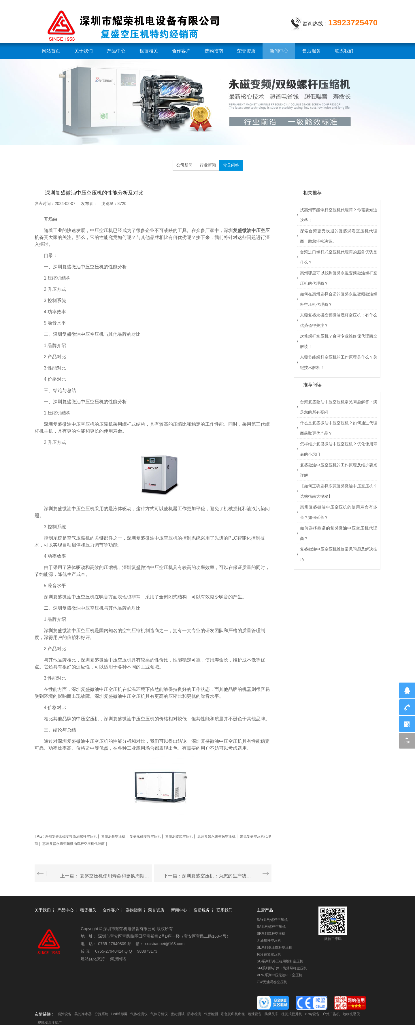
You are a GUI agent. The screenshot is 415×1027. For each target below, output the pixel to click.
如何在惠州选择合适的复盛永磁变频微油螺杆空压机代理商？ (338, 299)
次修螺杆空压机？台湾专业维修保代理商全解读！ (338, 341)
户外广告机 (331, 1014)
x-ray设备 (312, 1014)
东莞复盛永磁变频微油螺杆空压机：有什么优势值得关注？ (338, 320)
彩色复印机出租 (233, 1014)
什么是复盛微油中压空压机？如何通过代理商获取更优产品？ (338, 428)
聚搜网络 (118, 958)
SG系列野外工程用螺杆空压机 (280, 961)
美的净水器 (83, 1014)
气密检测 (211, 1014)
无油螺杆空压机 (269, 941)
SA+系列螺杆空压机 (272, 920)
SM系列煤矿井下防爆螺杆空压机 (282, 968)
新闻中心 (279, 50)
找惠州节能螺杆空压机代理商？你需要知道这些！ (338, 215)
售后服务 (311, 50)
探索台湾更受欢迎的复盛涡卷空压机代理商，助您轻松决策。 (338, 236)
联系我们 (344, 50)
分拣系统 (101, 1014)
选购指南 (214, 50)
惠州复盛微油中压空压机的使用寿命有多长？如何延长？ (338, 512)
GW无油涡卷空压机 (272, 982)
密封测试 (177, 1014)
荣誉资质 (246, 50)
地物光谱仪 (351, 1014)
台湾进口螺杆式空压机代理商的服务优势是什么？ (338, 257)
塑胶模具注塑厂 (49, 1023)
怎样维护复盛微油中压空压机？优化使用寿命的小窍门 (338, 449)
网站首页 (51, 50)
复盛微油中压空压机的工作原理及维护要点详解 (338, 470)
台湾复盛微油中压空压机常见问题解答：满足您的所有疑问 (338, 407)
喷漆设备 (255, 1014)
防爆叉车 (271, 1014)
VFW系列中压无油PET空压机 (279, 975)
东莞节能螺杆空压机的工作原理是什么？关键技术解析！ (338, 362)
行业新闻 (208, 165)
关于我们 (83, 50)
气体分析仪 (159, 1014)
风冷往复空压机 (269, 954)
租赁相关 (148, 50)
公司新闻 (184, 165)
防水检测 (194, 1014)
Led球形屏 (119, 1014)
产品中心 (116, 50)
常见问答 (231, 165)
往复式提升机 (291, 1014)
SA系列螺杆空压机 (271, 927)
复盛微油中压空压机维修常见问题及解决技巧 (338, 554)
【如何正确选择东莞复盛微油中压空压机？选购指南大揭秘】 (338, 491)
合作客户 (181, 50)
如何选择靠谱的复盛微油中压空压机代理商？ (338, 533)
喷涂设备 (64, 1014)
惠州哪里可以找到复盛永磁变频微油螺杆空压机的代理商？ (338, 278)
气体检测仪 (139, 1014)
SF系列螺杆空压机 (271, 934)
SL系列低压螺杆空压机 (274, 947)
